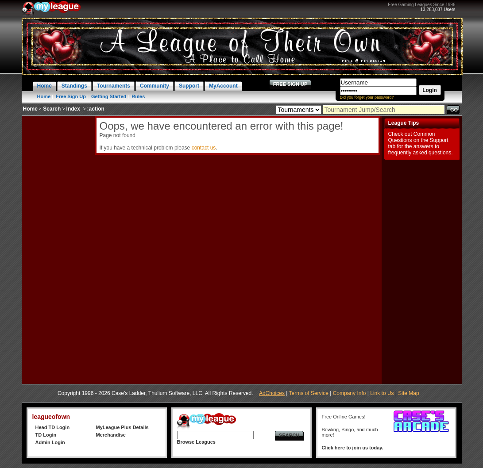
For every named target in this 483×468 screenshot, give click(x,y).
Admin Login (50, 442)
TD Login (46, 434)
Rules (138, 96)
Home (44, 96)
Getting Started (108, 96)
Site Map (408, 393)
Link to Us (382, 393)
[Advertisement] (57, 248)
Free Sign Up (71, 96)
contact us (204, 148)
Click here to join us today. (352, 447)
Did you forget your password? (367, 97)
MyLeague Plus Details (122, 427)
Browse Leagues (196, 442)
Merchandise (111, 434)
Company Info (349, 393)
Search (52, 109)
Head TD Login (52, 427)
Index (73, 109)
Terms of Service (308, 393)
